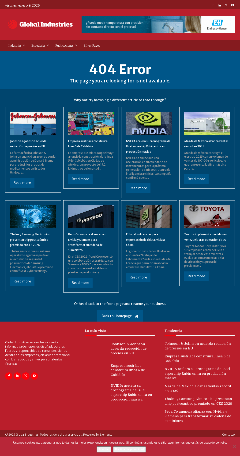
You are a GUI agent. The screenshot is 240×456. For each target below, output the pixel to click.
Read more (22, 189)
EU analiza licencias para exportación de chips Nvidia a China (147, 245)
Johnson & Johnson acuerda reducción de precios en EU (29, 147)
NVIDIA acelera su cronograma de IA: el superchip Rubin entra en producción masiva (197, 383)
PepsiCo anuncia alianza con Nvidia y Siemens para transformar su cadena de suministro (198, 426)
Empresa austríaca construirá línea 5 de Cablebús (85, 147)
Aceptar (103, 449)
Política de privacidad (129, 449)
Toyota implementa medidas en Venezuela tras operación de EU (203, 245)
